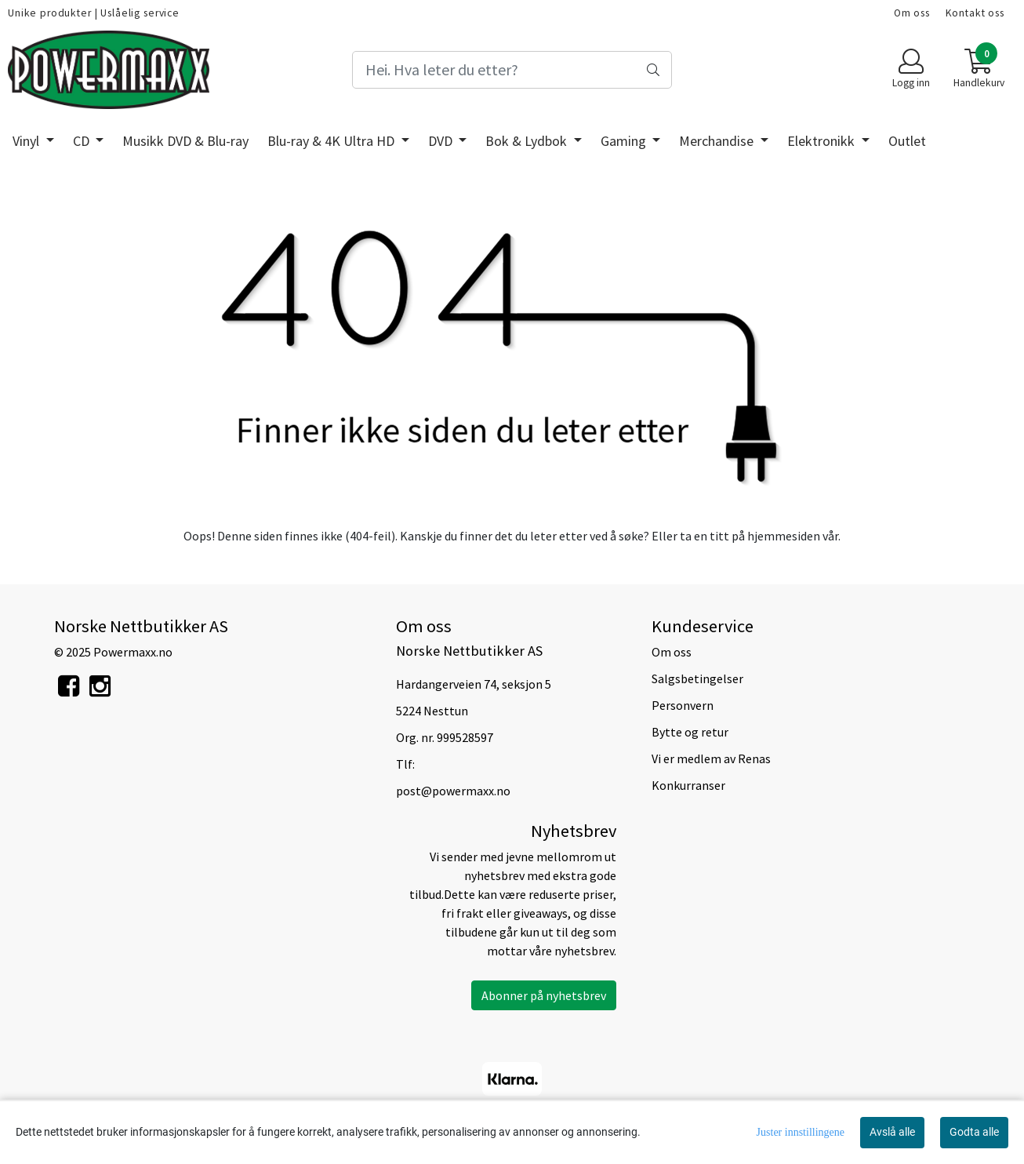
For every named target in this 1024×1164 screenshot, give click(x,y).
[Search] (512, 70)
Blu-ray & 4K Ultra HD (332, 141)
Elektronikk (822, 141)
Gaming (625, 141)
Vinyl (27, 141)
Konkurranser (688, 785)
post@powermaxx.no (453, 790)
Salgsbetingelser (697, 678)
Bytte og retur (690, 732)
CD (83, 141)
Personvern (683, 705)
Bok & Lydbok (527, 141)
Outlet (907, 141)
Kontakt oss (975, 13)
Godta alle (974, 1132)
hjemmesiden (783, 536)
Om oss (912, 13)
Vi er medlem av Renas (711, 758)
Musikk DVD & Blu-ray (185, 141)
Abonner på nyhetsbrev (543, 995)
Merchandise (718, 141)
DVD (442, 141)
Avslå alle (892, 1132)
